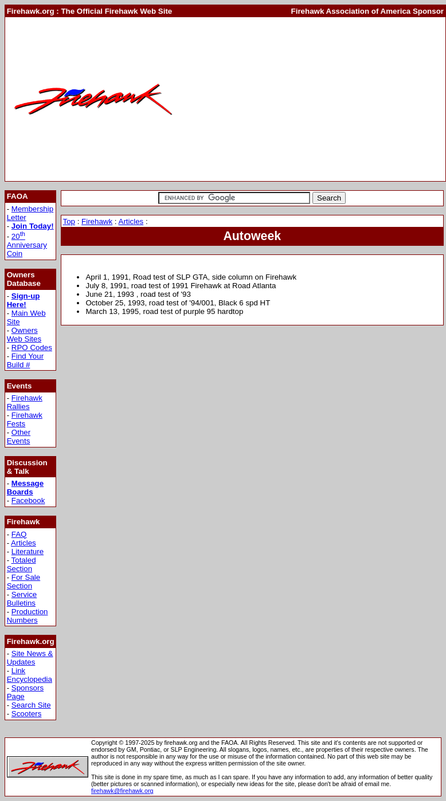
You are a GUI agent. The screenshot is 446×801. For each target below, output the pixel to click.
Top (68, 221)
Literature (27, 551)
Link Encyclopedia (29, 675)
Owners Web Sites (24, 334)
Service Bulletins (22, 598)
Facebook (28, 500)
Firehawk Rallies (24, 402)
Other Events (19, 436)
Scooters (26, 713)
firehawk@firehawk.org (122, 790)
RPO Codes (31, 347)
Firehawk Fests (24, 419)
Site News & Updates (30, 657)
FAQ (19, 534)
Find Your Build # (25, 360)
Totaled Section (21, 564)
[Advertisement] (313, 99)
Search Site (31, 705)
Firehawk (96, 221)
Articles (23, 543)
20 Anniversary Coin (27, 245)
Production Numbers (27, 616)
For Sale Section (24, 581)
